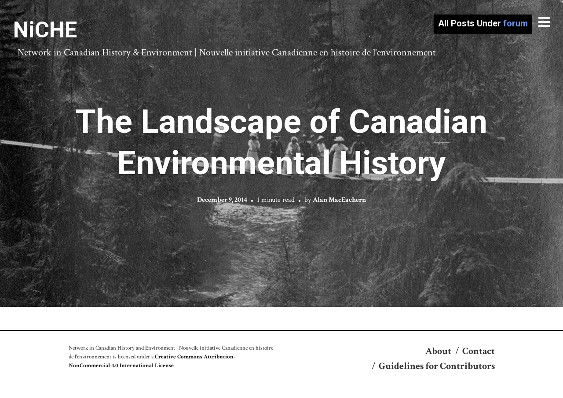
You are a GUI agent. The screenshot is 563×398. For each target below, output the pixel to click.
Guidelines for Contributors (437, 366)
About (438, 351)
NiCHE (45, 30)
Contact (478, 351)
